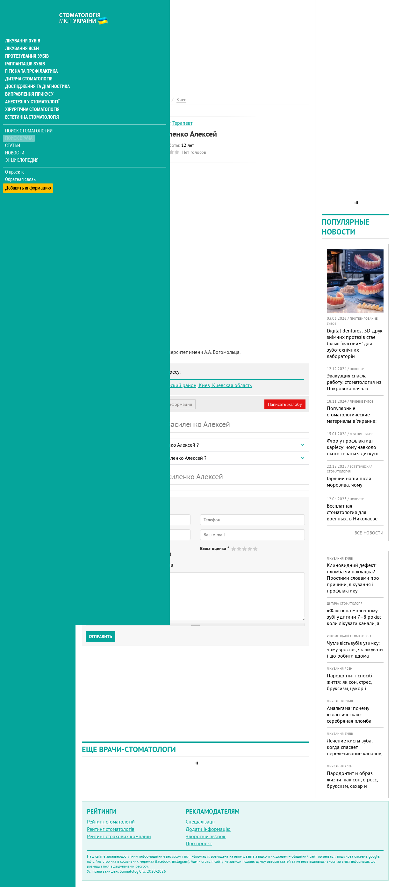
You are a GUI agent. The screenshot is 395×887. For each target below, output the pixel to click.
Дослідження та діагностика (35, 72)
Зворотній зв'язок (206, 836)
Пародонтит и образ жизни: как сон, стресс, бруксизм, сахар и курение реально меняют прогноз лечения (355, 786)
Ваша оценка (214, 548)
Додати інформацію (208, 829)
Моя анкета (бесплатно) (112, 404)
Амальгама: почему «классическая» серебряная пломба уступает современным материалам (352, 721)
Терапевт (182, 123)
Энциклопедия (22, 146)
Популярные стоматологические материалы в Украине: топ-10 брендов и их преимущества (352, 421)
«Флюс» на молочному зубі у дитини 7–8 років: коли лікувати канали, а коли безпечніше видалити (354, 623)
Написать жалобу (285, 404)
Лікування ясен (21, 34)
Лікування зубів (22, 26)
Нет (114, 554)
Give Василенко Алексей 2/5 (239, 548)
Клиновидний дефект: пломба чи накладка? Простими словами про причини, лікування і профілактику (353, 578)
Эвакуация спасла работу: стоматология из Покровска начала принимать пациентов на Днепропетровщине (355, 388)
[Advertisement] (195, 44)
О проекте (15, 158)
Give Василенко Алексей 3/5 (245, 548)
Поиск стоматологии (28, 117)
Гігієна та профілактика (30, 57)
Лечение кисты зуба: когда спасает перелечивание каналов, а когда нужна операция (354, 750)
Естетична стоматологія (30, 103)
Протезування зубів (26, 42)
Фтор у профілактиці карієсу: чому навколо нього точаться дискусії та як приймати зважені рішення (353, 453)
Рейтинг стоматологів (110, 829)
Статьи (13, 132)
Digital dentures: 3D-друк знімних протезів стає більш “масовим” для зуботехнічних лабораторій (355, 343)
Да (97, 554)
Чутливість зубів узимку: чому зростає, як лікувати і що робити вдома (355, 649)
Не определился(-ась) (149, 554)
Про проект (199, 843)
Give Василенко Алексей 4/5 (250, 548)
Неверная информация (169, 404)
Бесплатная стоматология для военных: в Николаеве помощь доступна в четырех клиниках (352, 518)
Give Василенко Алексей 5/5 (255, 548)
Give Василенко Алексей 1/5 (234, 548)
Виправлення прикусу (28, 80)
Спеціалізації (200, 821)
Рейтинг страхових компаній (119, 836)
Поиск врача (19, 124)
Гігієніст (161, 123)
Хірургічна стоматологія (31, 95)
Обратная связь (20, 165)
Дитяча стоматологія (27, 65)
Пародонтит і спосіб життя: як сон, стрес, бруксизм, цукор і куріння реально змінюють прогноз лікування (349, 691)
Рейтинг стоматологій (111, 821)
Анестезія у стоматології (31, 88)
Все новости (369, 533)
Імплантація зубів (24, 49)
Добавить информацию (28, 172)
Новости (15, 139)
